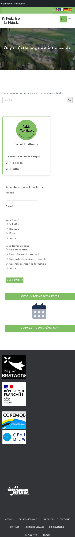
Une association (17, 249)
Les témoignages (15, 163)
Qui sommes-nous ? (29, 514)
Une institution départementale (26, 259)
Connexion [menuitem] (6, 3)
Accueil (9, 514)
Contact (14, 522)
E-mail (10, 206)
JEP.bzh (46, 529)
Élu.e (10, 233)
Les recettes (12, 169)
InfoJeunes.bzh (57, 522)
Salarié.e (12, 224)
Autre (11, 238)
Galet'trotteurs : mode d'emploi (23, 157)
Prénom (11, 193)
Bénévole (12, 229)
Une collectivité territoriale (23, 254)
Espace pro (31, 529)
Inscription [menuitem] (19, 3)
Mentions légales (34, 522)
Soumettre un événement (40, 328)
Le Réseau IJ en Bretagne (57, 514)
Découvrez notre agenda (40, 296)
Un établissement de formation (26, 264)
